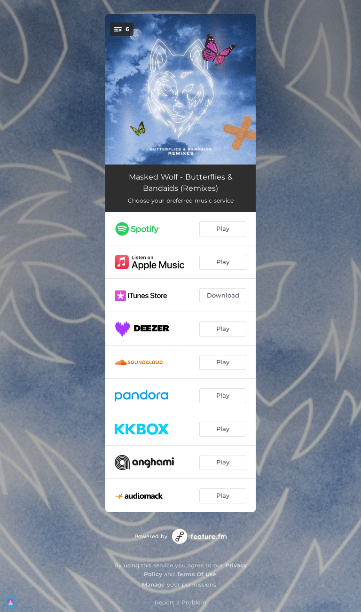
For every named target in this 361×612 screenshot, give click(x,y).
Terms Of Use (196, 574)
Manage (153, 584)
